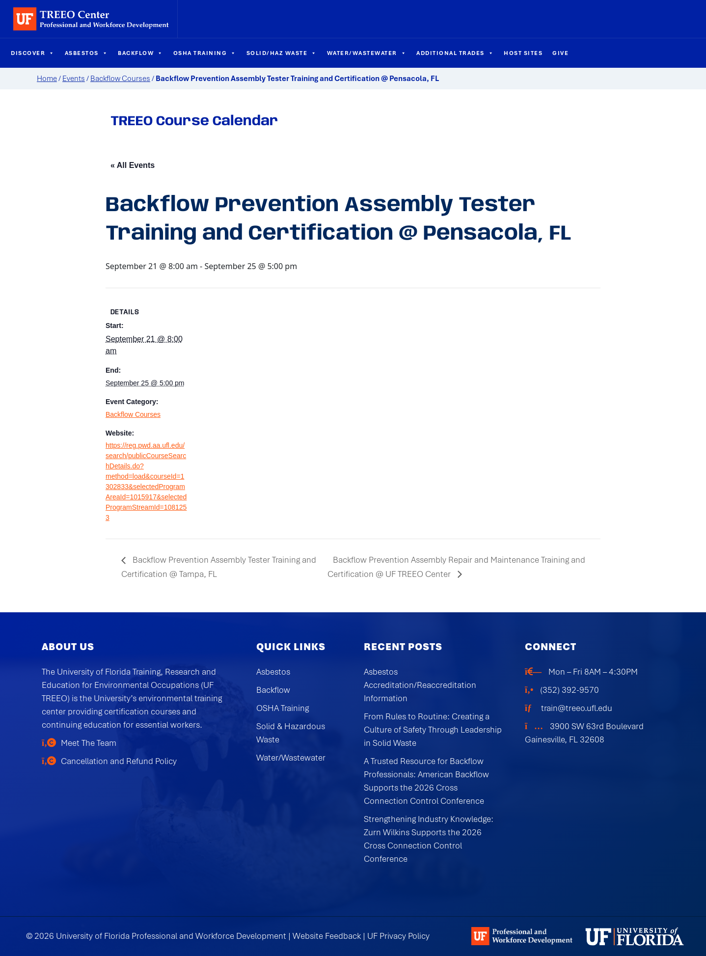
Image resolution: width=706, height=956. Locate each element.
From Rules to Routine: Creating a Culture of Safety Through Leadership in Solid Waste (433, 729)
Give (560, 53)
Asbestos (87, 53)
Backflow (140, 53)
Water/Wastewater (367, 53)
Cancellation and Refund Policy (119, 761)
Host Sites (523, 53)
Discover (33, 53)
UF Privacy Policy (398, 935)
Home (47, 78)
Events (73, 78)
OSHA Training (205, 53)
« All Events (132, 165)
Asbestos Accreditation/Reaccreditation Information (420, 685)
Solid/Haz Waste (281, 53)
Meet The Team (88, 742)
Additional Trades (455, 53)
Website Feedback (327, 935)
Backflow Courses (120, 78)
